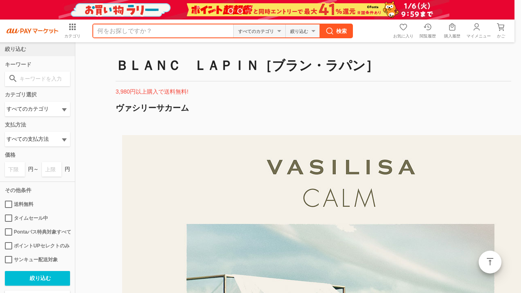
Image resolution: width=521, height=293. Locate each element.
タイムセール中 (26, 218)
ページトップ (490, 262)
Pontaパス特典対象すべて (37, 232)
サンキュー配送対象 (31, 259)
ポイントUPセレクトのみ (37, 245)
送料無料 (19, 204)
